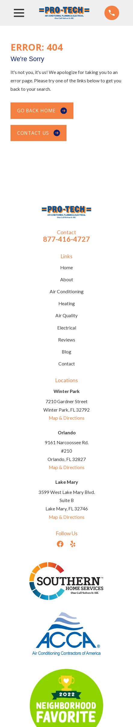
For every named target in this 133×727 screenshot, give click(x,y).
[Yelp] (73, 544)
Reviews (66, 339)
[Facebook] (60, 544)
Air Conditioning (67, 291)
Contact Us (38, 133)
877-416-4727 (66, 239)
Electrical (66, 327)
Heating (66, 303)
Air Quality (66, 315)
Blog (66, 351)
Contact (66, 363)
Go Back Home (42, 110)
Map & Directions (67, 418)
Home (66, 267)
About (66, 279)
